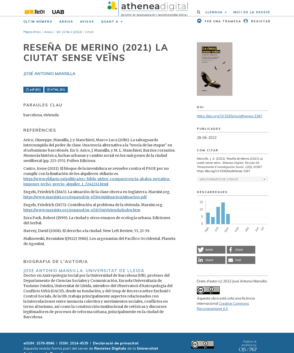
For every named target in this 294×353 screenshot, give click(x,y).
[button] (211, 250)
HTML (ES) (57, 89)
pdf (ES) (35, 89)
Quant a (110, 21)
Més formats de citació (219, 179)
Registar (260, 21)
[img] (147, 8)
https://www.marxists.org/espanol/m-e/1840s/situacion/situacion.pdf (85, 197)
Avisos (87, 21)
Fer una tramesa (222, 21)
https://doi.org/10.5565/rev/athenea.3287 (229, 116)
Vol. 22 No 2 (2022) (69, 32)
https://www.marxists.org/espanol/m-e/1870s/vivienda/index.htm (81, 210)
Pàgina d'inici (32, 32)
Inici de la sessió (251, 12)
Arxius (66, 21)
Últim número (37, 21)
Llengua (214, 12)
